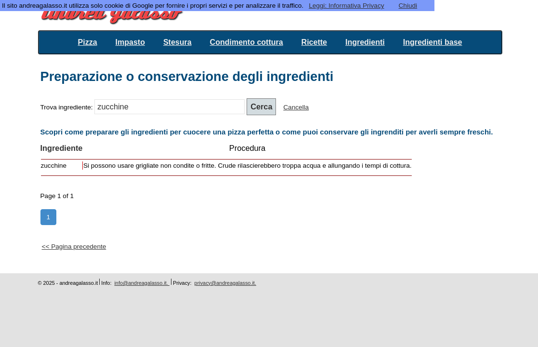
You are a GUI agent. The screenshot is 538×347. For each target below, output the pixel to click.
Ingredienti (365, 42)
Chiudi (408, 5)
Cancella (296, 107)
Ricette (314, 42)
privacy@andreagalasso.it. (225, 283)
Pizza (87, 42)
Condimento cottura (246, 42)
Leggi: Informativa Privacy (346, 5)
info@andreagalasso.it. (141, 283)
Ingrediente (61, 148)
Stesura (177, 42)
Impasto (130, 42)
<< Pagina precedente (74, 246)
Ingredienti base (432, 42)
